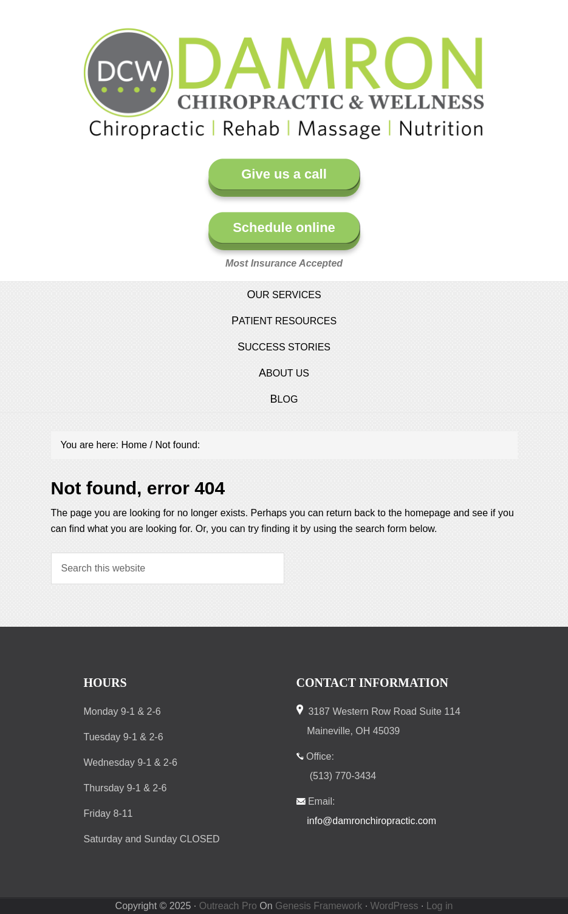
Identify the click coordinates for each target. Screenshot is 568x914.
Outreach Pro (228, 906)
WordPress (395, 906)
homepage (428, 513)
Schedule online (284, 227)
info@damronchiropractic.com (371, 821)
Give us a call (284, 174)
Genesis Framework (318, 906)
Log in (439, 906)
